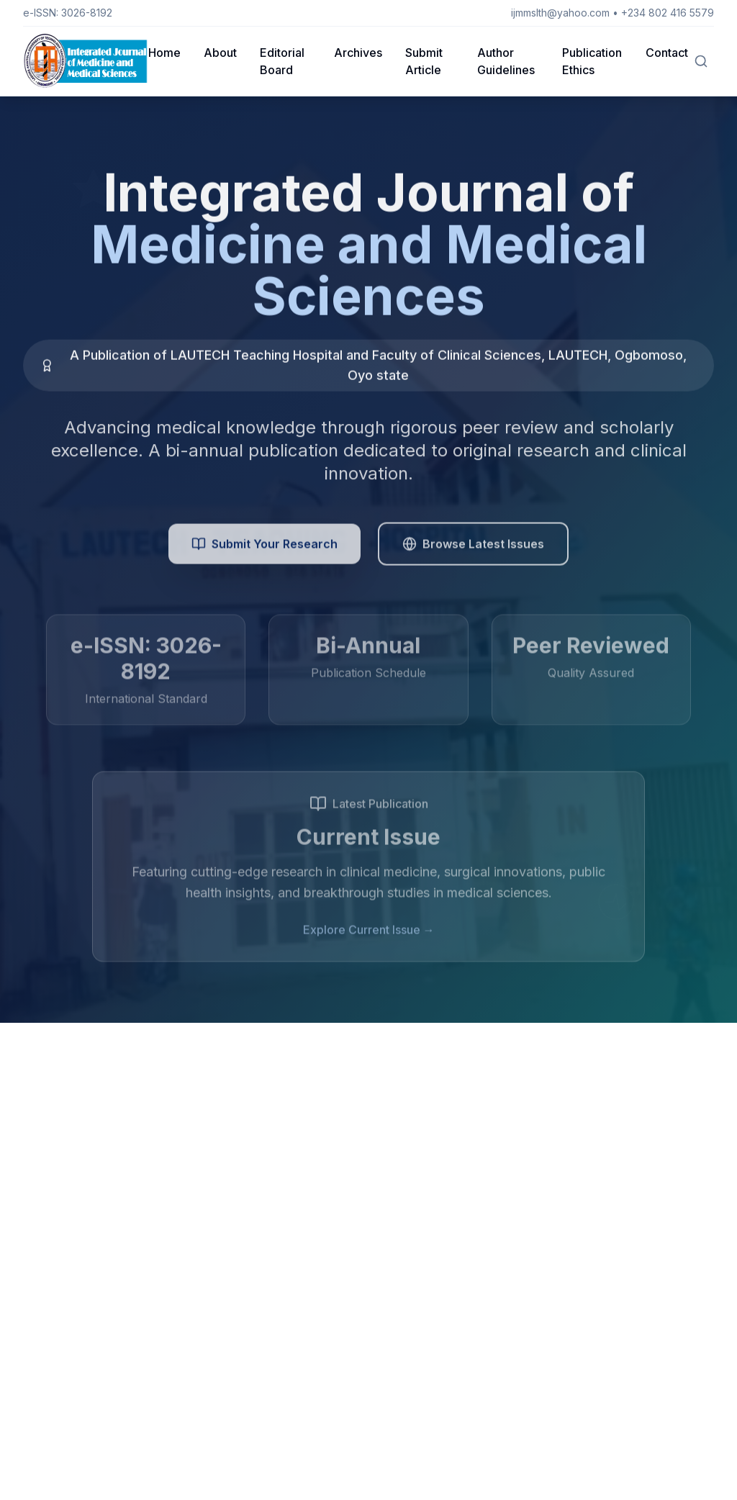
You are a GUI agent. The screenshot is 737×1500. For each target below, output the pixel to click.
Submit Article (424, 61)
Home (164, 52)
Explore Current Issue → (369, 933)
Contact (667, 52)
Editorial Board (282, 61)
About (220, 52)
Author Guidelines (506, 61)
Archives (358, 52)
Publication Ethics (592, 61)
